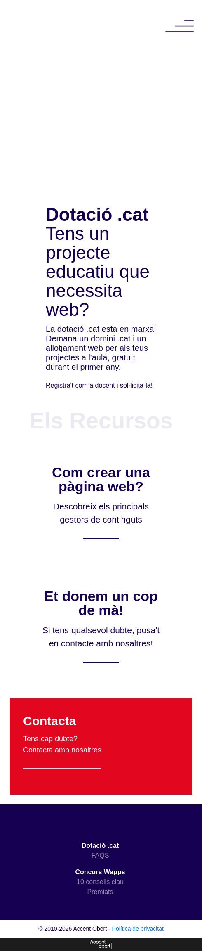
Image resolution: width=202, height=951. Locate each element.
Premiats (100, 891)
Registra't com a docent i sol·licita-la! (99, 385)
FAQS (100, 855)
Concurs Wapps (100, 871)
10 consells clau (100, 881)
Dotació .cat (100, 845)
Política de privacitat (138, 928)
